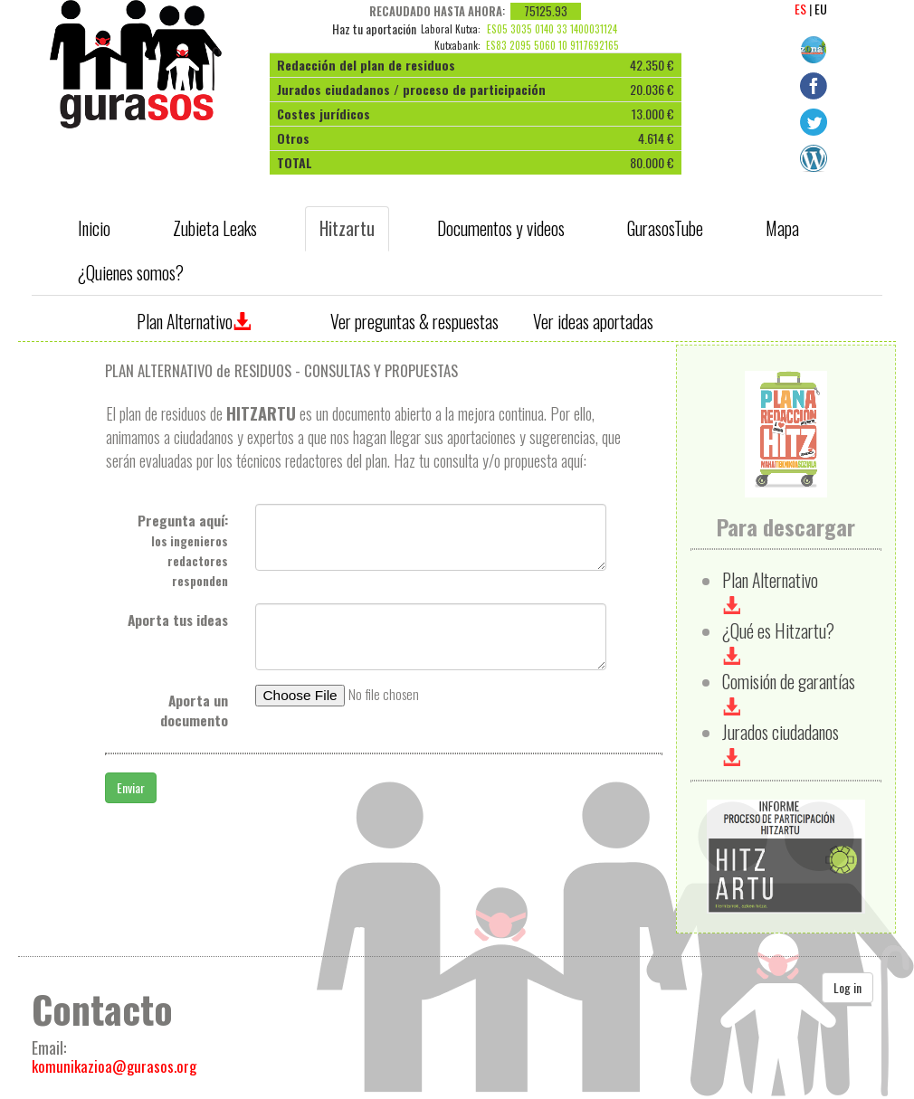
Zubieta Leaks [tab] (215, 228)
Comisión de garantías (788, 692)
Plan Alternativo (194, 321)
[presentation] (95, 228)
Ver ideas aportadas (593, 321)
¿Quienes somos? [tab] (131, 273)
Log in (847, 987)
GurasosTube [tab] (665, 228)
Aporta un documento (194, 710)
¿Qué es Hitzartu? (778, 642)
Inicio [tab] (94, 228)
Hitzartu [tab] (347, 228)
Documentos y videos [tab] (501, 228)
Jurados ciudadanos (780, 743)
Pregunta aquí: (183, 550)
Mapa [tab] (782, 228)
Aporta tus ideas (178, 620)
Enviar (131, 787)
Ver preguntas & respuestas (414, 321)
